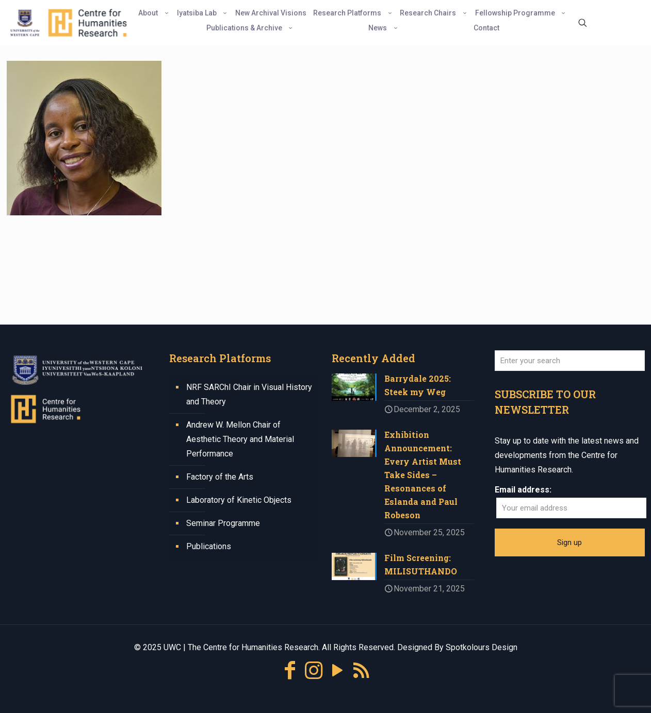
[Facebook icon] (290, 670)
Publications (208, 546)
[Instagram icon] (313, 670)
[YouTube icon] (337, 670)
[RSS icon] (361, 670)
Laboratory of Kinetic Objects (238, 500)
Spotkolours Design (481, 647)
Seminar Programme (223, 523)
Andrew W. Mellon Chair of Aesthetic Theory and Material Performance (240, 439)
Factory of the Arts (219, 477)
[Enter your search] (570, 360)
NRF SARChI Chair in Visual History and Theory (249, 394)
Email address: (523, 490)
